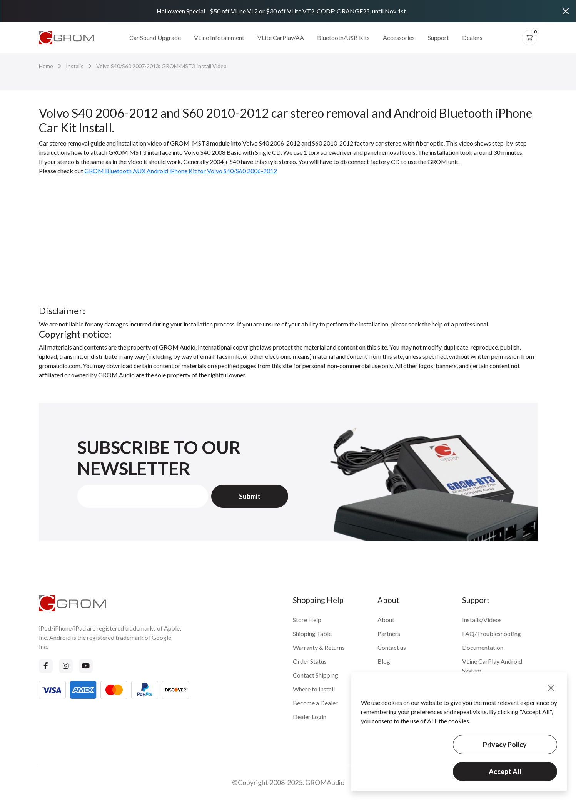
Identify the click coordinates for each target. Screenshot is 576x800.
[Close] (565, 11)
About (385, 619)
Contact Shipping (315, 675)
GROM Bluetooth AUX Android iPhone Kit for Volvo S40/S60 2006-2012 (180, 170)
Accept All (505, 771)
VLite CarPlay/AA (280, 37)
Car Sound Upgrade (155, 37)
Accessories (399, 37)
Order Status (310, 661)
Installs (74, 66)
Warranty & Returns (319, 647)
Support (438, 37)
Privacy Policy (505, 744)
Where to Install (314, 689)
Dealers (472, 37)
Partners (388, 633)
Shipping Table (312, 633)
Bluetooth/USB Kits (343, 37)
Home (46, 66)
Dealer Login (309, 716)
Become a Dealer (315, 702)
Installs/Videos (482, 619)
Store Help (307, 619)
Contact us (391, 647)
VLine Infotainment (219, 37)
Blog (383, 661)
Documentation (482, 647)
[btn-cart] (529, 37)
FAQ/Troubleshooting (491, 633)
